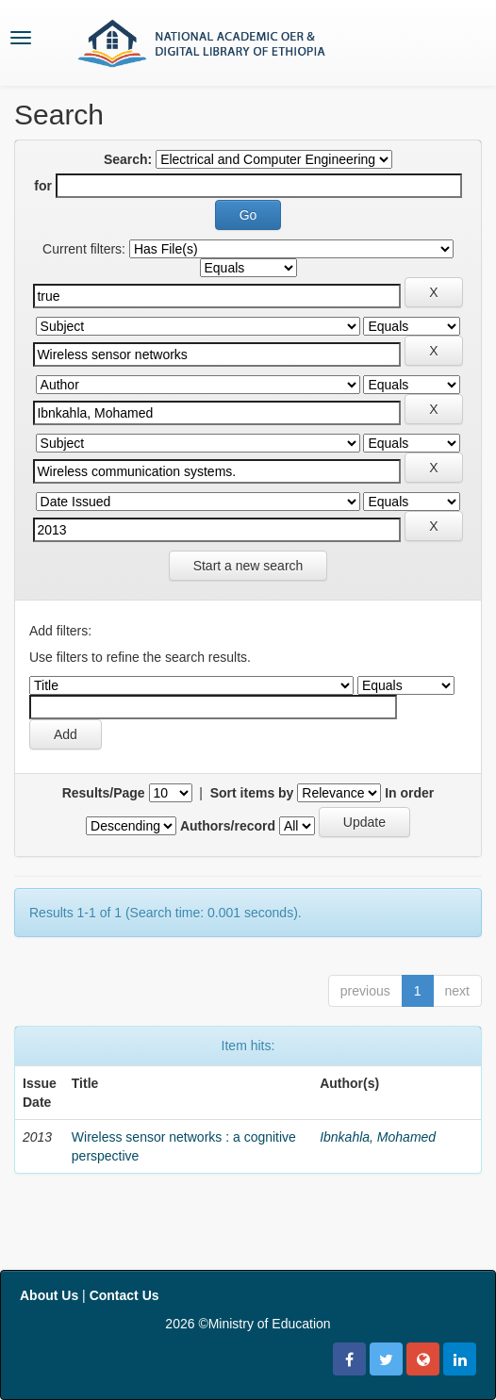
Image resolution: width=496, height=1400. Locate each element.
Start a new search (248, 565)
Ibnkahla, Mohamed (378, 1137)
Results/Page (103, 792)
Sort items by (252, 792)
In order (409, 792)
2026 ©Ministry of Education (247, 1323)
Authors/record (227, 825)
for (43, 185)
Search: (128, 159)
